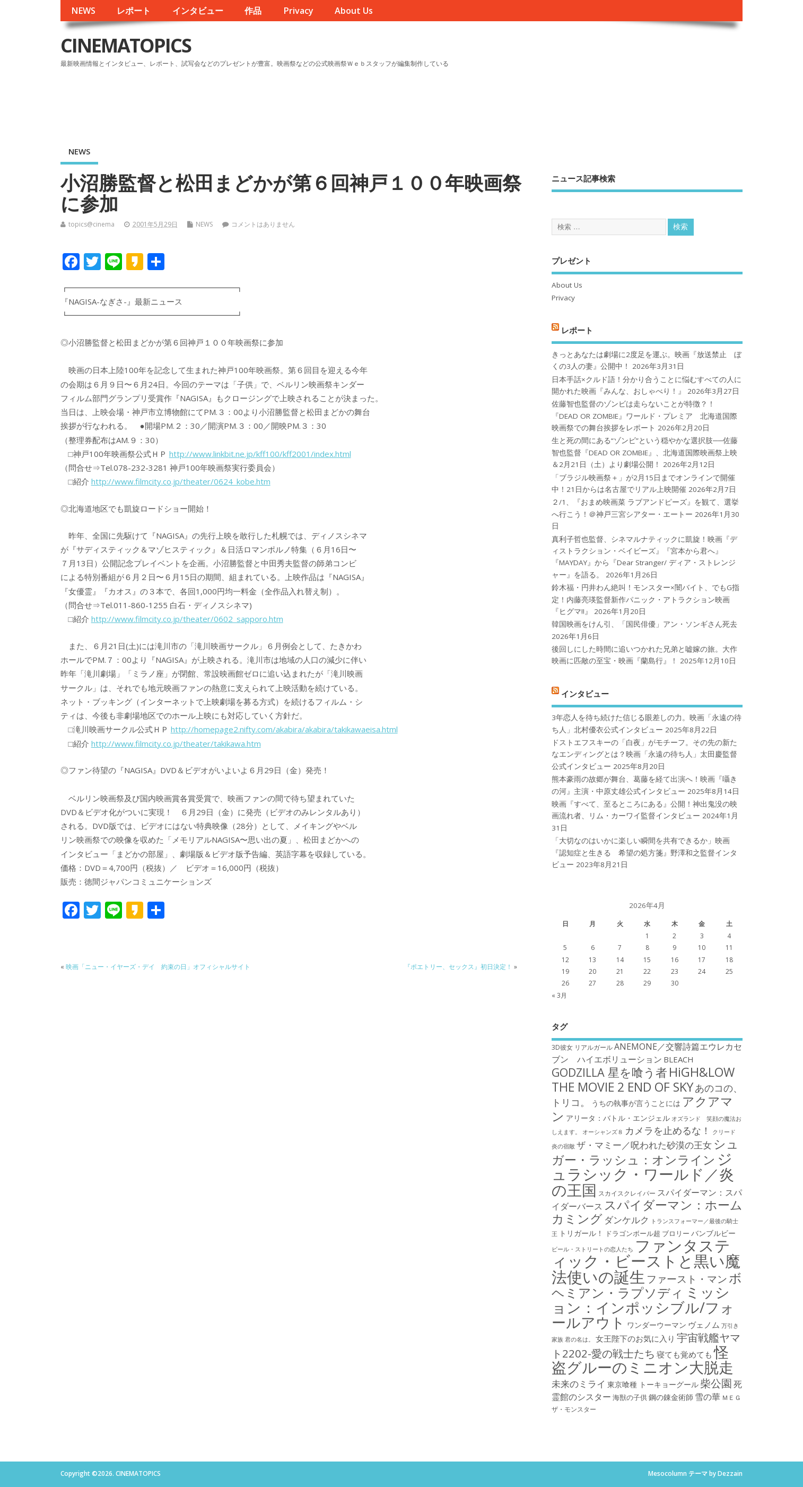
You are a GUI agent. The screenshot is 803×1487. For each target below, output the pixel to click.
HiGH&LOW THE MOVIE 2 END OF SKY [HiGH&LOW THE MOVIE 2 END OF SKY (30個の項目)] (643, 1079)
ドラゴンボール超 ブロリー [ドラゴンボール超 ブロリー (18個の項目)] (647, 1233)
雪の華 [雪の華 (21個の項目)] (707, 1397)
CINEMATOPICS (125, 45)
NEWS (83, 10)
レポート (134, 10)
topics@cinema (91, 224)
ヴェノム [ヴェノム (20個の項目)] (704, 1324)
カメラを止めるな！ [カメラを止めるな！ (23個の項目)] (668, 1130)
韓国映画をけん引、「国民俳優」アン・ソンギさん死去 (644, 624)
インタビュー (197, 10)
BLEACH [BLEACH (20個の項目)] (679, 1059)
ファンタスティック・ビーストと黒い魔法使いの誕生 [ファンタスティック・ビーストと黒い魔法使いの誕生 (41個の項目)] (646, 1261)
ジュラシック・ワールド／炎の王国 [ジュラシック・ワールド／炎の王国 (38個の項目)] (643, 1174)
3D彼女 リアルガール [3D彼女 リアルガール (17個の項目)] (582, 1047)
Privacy (298, 10)
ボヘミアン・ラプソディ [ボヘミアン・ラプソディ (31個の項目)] (647, 1285)
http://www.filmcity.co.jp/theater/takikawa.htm (176, 743)
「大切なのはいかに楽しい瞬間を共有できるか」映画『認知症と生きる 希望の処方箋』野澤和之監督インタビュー (644, 852)
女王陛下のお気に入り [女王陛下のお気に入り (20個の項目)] (635, 1338)
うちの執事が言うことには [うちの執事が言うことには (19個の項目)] (635, 1103)
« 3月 (559, 995)
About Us (354, 10)
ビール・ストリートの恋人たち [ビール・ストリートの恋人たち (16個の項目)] (592, 1249)
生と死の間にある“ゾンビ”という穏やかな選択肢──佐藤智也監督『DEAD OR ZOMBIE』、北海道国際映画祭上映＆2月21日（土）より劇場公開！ (645, 452)
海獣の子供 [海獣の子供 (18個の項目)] (630, 1397)
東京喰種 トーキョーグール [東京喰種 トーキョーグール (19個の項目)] (653, 1384)
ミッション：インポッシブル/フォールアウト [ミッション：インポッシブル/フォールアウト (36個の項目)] (643, 1307)
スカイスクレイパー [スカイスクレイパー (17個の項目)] (627, 1193)
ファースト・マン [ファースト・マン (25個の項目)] (687, 1279)
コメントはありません (263, 224)
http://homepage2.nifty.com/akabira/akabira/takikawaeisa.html (284, 729)
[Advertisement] (541, 100)
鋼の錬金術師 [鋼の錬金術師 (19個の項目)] (671, 1397)
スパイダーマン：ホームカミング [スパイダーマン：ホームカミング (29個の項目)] (647, 1212)
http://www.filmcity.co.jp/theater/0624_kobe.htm (180, 481)
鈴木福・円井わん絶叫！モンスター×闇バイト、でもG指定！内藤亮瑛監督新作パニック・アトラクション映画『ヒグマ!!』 (645, 599)
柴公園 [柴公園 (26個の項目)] (716, 1383)
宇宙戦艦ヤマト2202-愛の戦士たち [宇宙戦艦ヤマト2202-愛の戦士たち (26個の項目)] (646, 1345)
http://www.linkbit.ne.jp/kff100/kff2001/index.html (260, 453)
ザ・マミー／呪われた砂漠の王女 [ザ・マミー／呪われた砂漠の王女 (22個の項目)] (644, 1145)
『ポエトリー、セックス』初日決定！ (458, 966)
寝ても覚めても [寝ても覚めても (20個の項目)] (684, 1354)
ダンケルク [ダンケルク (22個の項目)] (626, 1220)
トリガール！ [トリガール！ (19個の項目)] (581, 1233)
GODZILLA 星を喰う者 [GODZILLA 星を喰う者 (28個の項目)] (609, 1072)
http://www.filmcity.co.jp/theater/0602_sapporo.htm (187, 618)
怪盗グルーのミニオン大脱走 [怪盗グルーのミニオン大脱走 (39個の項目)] (643, 1359)
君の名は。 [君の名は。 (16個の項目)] (579, 1339)
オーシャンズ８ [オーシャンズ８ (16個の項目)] (602, 1132)
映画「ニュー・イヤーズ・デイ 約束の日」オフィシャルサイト (158, 966)
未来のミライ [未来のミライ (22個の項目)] (579, 1384)
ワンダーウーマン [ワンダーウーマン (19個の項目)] (656, 1325)
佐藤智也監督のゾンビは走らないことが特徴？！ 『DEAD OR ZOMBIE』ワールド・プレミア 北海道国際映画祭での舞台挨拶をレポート (644, 416)
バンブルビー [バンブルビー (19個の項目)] (713, 1233)
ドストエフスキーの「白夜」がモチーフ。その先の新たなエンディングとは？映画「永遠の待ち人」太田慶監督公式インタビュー (644, 754)
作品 (253, 10)
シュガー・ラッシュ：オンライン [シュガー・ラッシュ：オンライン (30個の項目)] (645, 1151)
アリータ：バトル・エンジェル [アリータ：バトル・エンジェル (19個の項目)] (618, 1118)
